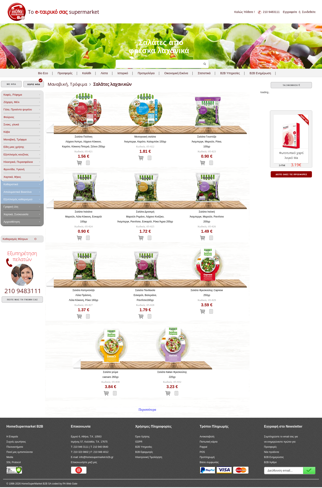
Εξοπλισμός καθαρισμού (17, 199)
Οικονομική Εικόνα (176, 73)
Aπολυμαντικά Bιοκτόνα (17, 191)
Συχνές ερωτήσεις (16, 441)
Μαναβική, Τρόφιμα (14, 139)
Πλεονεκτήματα (14, 446)
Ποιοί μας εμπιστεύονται (19, 452)
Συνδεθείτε (308, 12)
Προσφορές (65, 73)
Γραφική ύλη (10, 206)
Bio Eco (43, 73)
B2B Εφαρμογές (144, 452)
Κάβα (6, 131)
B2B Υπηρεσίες (143, 446)
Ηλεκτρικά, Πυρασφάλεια (18, 161)
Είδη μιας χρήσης (13, 146)
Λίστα (104, 73)
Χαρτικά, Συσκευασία (15, 214)
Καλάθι (86, 73)
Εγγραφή (309, 470)
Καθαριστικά (10, 184)
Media (9, 457)
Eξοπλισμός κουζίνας (16, 154)
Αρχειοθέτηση (11, 221)
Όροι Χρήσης (142, 436)
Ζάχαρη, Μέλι (11, 102)
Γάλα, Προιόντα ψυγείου (17, 109)
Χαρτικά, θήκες (12, 176)
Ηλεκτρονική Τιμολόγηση (148, 457)
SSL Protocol (13, 462)
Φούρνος (8, 117)
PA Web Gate (70, 483)
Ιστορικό (122, 73)
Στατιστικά (204, 73)
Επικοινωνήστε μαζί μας (84, 462)
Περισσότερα (147, 409)
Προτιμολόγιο (146, 73)
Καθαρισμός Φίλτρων (19, 239)
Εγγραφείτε (290, 12)
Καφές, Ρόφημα (12, 94)
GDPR (139, 441)
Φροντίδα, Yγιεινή (13, 169)
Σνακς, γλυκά (11, 124)
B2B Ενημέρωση (260, 73)
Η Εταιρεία (12, 436)
